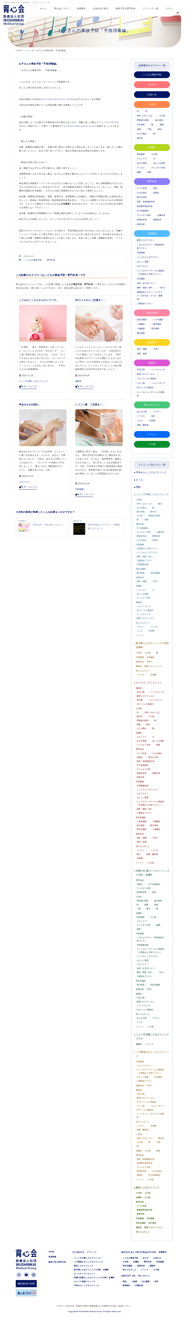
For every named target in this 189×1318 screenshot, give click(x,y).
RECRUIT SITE (26, 1284)
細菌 (139, 172)
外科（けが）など (145, 116)
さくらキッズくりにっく (149, 682)
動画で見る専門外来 (126, 8)
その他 (162, 116)
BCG (162, 287)
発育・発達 (142, 353)
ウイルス (141, 168)
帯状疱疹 (141, 154)
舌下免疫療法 (143, 211)
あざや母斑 (142, 163)
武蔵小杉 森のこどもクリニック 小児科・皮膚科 (153, 872)
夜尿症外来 (142, 219)
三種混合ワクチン (145, 303)
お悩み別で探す (100, 8)
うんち (140, 420)
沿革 (156, 1281)
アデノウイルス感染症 (146, 1102)
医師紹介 (126, 1285)
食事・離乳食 (143, 425)
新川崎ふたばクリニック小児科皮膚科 (152, 645)
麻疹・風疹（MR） (145, 287)
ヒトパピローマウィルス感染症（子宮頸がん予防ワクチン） (150, 272)
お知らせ (152, 94)
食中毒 (140, 700)
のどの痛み (142, 134)
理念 (125, 1281)
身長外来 (141, 224)
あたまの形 (142, 411)
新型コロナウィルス (146, 374)
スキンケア (24, 482)
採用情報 (52, 1257)
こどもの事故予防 (33, 260)
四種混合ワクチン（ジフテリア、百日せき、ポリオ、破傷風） (149, 295)
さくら (139, 480)
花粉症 (156, 193)
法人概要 (146, 1281)
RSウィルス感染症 (145, 387)
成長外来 (152, 342)
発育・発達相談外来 (146, 201)
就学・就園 (142, 349)
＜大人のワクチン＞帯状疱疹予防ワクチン (150, 246)
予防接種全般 (142, 564)
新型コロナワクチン (146, 240)
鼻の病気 (159, 120)
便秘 (139, 129)
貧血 (155, 188)
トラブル (141, 416)
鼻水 (160, 129)
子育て (156, 349)
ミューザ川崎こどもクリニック (33, 381)
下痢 (149, 129)
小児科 (152, 104)
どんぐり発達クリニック (84, 1281)
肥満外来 (157, 219)
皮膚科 (152, 147)
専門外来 (51, 260)
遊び (153, 416)
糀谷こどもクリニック (147, 1187)
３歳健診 (141, 328)
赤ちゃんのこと (152, 404)
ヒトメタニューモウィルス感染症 (150, 394)
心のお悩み (142, 193)
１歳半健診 (156, 324)
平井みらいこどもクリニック (151, 472)
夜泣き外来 (142, 197)
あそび (152, 84)
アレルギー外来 (158, 168)
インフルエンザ (158, 369)
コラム (169, 8)
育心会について (62, 8)
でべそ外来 (142, 188)
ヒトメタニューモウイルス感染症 (150, 1115)
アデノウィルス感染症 (147, 378)
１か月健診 (158, 319)
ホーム (43, 8)
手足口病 (141, 369)
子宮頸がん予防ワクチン (147, 548)
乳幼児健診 (152, 312)
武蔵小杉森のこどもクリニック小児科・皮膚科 (94, 1277)
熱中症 (140, 138)
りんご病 (141, 383)
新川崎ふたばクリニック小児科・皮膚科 (91, 1270)
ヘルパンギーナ (158, 383)
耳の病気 (141, 124)
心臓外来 (161, 215)
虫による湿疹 (159, 163)
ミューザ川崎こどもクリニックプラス (152, 1036)
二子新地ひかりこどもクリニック (152, 1054)
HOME (51, 1252)
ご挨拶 (134, 1281)
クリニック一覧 (150, 8)
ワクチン (157, 411)
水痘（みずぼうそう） (147, 283)
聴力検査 (141, 333)
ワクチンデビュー (144, 1065)
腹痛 (162, 124)
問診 (138, 487)
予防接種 (79, 489)
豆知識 (152, 420)
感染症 (78, 381)
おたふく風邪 (143, 262)
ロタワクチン (143, 266)
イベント (152, 434)
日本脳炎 (141, 279)
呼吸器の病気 (143, 120)
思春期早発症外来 (145, 206)
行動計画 (139, 1285)
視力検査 (155, 328)
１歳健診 (141, 324)
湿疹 (149, 172)
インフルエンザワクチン (148, 257)
